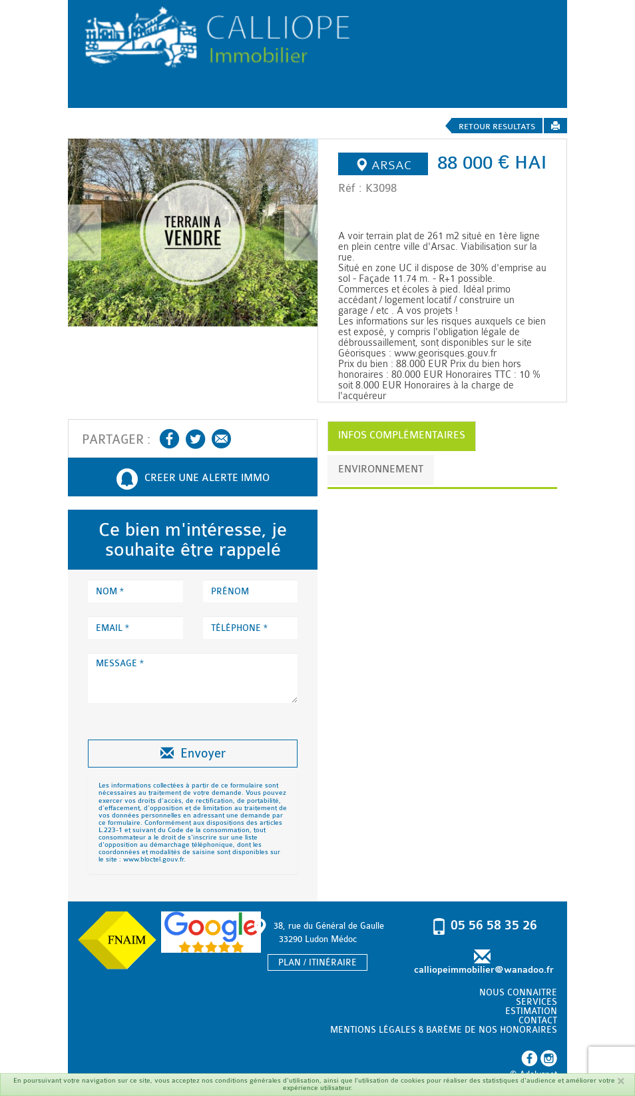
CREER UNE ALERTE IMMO (193, 479)
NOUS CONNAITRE (518, 992)
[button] (84, 233)
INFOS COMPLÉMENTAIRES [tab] (401, 435)
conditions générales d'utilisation (267, 1081)
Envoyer (193, 753)
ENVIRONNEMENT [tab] (380, 469)
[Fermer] (620, 1081)
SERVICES (536, 1002)
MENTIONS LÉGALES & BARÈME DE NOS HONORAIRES (443, 1030)
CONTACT (538, 1020)
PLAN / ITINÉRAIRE (317, 962)
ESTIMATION (531, 1011)
